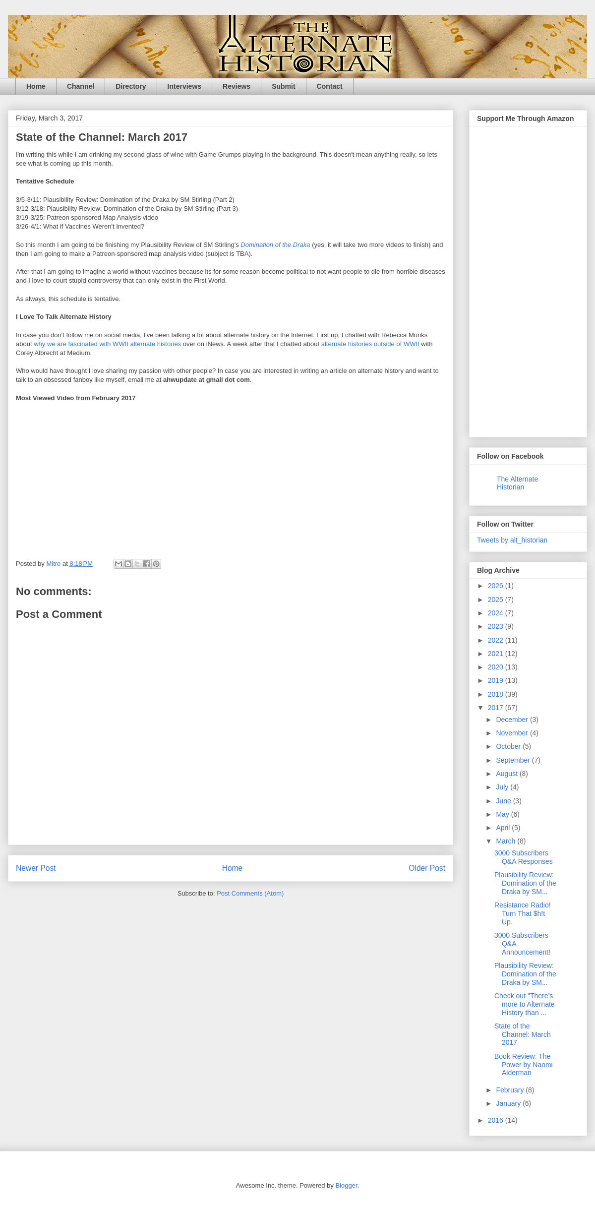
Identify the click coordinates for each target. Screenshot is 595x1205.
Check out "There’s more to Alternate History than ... (524, 1004)
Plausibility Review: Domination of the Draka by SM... (525, 883)
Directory (131, 86)
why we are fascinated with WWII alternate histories (107, 344)
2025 (496, 599)
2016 (496, 1120)
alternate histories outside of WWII (370, 344)
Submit (283, 86)
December (513, 719)
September (514, 760)
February (511, 1090)
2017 (496, 708)
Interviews (184, 86)
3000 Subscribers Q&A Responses (523, 857)
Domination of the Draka (275, 244)
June (504, 801)
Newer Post (36, 868)
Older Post (427, 868)
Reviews (236, 86)
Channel (80, 86)
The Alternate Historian (517, 483)
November (513, 733)
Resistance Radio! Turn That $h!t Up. (522, 913)
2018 (496, 694)
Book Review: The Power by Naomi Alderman (523, 1064)
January (509, 1103)
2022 (496, 640)
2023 (496, 626)
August (507, 774)
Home (36, 86)
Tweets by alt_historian (512, 540)
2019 (496, 680)
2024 (496, 613)
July (503, 787)
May (503, 814)
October (509, 746)
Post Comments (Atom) (250, 893)
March (506, 841)
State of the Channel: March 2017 (522, 1034)
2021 (496, 654)
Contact (330, 86)
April (504, 828)
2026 (496, 586)
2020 (496, 667)
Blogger (346, 1185)
